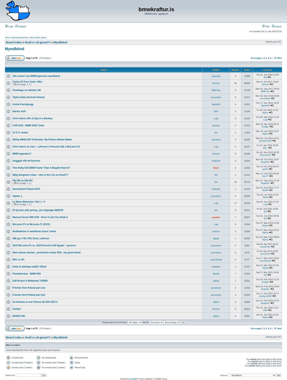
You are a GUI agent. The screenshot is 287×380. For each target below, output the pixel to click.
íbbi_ (265, 148)
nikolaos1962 (265, 141)
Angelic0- (265, 162)
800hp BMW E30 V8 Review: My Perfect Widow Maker (42, 139)
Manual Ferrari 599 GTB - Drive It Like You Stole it (40, 217)
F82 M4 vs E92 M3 (23, 180)
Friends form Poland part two (29, 295)
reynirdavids (216, 259)
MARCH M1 (19, 316)
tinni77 (265, 176)
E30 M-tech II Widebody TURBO (30, 280)
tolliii (265, 310)
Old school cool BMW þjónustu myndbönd (36, 76)
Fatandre (216, 161)
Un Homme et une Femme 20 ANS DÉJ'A (35, 302)
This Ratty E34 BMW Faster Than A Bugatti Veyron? (41, 167)
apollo (265, 169)
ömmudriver (265, 155)
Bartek (265, 190)
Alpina (265, 112)
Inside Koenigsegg (23, 104)
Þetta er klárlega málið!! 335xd (29, 266)
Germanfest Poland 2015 (26, 189)
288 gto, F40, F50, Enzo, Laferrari (31, 238)
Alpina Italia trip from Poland (28, 97)
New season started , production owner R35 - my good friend (47, 252)
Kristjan (265, 126)
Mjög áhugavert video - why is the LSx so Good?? (40, 175)
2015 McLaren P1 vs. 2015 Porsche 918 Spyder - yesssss (44, 245)
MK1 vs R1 (18, 259)
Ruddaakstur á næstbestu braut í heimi (34, 231)
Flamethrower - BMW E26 (27, 273)
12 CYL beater (20, 132)
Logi (216, 118)
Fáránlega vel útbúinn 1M (27, 90)
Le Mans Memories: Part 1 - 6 (29, 201)
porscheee (216, 97)
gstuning (216, 76)
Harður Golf (19, 111)
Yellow (265, 197)
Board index (14, 42)
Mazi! (216, 168)
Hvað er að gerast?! (37, 42)
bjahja (216, 238)
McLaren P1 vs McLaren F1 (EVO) (31, 224)
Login (9, 26)
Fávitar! (17, 309)
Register (20, 26)
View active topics (37, 37)
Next (279, 58)
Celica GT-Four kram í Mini (27, 81)
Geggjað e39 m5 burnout (26, 160)
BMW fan (216, 90)
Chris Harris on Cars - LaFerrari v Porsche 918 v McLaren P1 (46, 146)
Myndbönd (60, 42)
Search (277, 26)
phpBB (134, 379)
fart (265, 77)
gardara (216, 217)
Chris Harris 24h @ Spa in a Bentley (33, 118)
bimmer (216, 83)
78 (275, 58)
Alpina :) (17, 196)
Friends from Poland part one (29, 287)
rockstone (216, 139)
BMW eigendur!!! (22, 153)
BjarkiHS (216, 104)
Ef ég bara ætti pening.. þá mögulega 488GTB (38, 210)
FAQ (266, 26)
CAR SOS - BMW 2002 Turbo (28, 125)
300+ (216, 111)
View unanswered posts (16, 37)
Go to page (256, 58)
